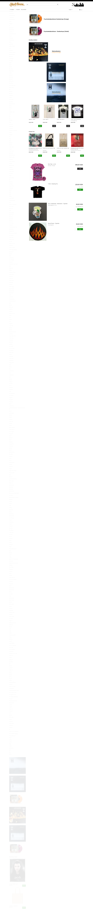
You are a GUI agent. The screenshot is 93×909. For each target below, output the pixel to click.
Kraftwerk (10, 383)
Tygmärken (11, 728)
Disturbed (10, 186)
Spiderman (11, 662)
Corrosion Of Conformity (13, 133)
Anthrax (10, 44)
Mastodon (10, 440)
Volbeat (10, 742)
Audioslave (11, 53)
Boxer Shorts (11, 102)
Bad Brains (11, 59)
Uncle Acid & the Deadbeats (13, 734)
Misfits (10, 461)
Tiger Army (11, 711)
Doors (10, 194)
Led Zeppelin (11, 398)
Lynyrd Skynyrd (11, 415)
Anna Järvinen (11, 42)
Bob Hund (10, 96)
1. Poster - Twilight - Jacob (13, 886)
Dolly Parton (11, 190)
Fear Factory (11, 225)
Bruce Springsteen (12, 106)
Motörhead (11, 469)
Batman (10, 67)
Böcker (10, 110)
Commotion (11, 131)
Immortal (10, 332)
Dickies (10, 178)
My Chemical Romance (13, 481)
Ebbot (10, 213)
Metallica (10, 450)
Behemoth (10, 77)
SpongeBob (11, 664)
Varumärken (11, 20)
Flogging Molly (11, 233)
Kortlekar (10, 381)
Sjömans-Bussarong (12, 625)
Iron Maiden (11, 342)
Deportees (10, 170)
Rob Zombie (11, 586)
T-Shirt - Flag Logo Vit (60, 119)
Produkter (18, 9)
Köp (24, 888)
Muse (10, 477)
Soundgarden (11, 654)
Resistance (11, 584)
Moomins (10, 467)
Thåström (10, 707)
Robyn (10, 588)
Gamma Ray (11, 254)
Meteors (10, 452)
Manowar (10, 426)
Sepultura (10, 617)
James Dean (11, 344)
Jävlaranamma (11, 365)
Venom (10, 740)
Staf (9, 666)
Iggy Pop (10, 330)
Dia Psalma (11, 176)
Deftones (10, 166)
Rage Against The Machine (13, 565)
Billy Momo (11, 81)
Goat (10, 268)
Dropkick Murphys (12, 203)
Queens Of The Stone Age (13, 561)
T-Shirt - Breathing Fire (53, 183)
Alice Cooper (11, 30)
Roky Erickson (11, 590)
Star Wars (10, 670)
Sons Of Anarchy (12, 652)
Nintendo (10, 504)
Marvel (10, 438)
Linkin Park (11, 404)
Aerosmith (10, 26)
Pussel (10, 557)
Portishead (11, 547)
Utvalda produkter (12, 22)
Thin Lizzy (10, 701)
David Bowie (11, 155)
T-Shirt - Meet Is (45, 119)
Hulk (10, 324)
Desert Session (11, 174)
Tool (10, 715)
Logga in (70, 9)
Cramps (10, 135)
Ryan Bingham (11, 600)
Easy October (11, 209)
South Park (11, 658)
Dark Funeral (11, 153)
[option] (35, 116)
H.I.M (10, 297)
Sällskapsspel (11, 691)
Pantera (10, 526)
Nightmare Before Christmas (13, 500)
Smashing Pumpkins (12, 637)
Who (10, 752)
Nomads (10, 510)
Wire (10, 754)
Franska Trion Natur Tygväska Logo (63, 148)
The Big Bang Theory (12, 697)
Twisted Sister (11, 726)
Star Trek (10, 668)
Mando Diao (11, 424)
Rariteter (10, 578)
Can (10, 112)
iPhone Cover (11, 340)
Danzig (10, 151)
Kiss (10, 375)
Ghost (10, 258)
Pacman (10, 522)
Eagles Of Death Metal (12, 207)
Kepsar (10, 369)
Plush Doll (10, 541)
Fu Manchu (11, 248)
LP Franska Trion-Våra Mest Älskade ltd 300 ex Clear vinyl (77, 149)
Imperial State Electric (12, 334)
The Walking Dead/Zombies (13, 699)
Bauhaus (10, 69)
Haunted (10, 307)
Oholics (10, 514)
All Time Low (11, 34)
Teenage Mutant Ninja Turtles (14, 693)
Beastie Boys (11, 73)
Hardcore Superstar (12, 303)
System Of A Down (12, 689)
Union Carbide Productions (13, 736)
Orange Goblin (11, 518)
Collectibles (11, 129)
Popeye (10, 545)
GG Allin (10, 256)
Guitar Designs (11, 289)
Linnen (10, 406)
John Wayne (11, 353)
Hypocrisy (10, 326)
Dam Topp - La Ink (52, 164)
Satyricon (10, 611)
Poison (10, 543)
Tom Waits (11, 713)
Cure (10, 141)
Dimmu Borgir (11, 180)
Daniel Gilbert (11, 149)
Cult (9, 139)
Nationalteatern (11, 487)
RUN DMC (11, 596)
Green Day (11, 281)
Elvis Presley (11, 217)
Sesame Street (11, 619)
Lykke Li (10, 413)
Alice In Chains (11, 32)
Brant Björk (11, 104)
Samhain (10, 604)
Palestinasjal (11, 524)
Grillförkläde (11, 285)
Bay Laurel (11, 71)
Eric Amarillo (11, 221)
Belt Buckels (11, 79)
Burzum (10, 108)
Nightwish (10, 502)
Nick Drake (11, 498)
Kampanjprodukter (12, 18)
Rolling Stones (11, 592)
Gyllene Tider (11, 295)
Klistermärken (11, 377)
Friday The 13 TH (12, 246)
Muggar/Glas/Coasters (12, 473)
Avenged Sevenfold (12, 55)
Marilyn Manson (11, 432)
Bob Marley (11, 98)
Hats (10, 305)
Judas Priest (11, 361)
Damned (10, 147)
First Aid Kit (11, 227)
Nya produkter (23, 9)
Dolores (10, 192)
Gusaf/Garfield (11, 293)
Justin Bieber (11, 363)
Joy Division (11, 359)
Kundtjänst (12, 9)
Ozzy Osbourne (11, 520)
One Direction (11, 516)
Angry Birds (11, 40)
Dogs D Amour (11, 188)
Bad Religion (11, 61)
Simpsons (10, 623)
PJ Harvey (10, 537)
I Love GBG (11, 328)
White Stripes (11, 750)
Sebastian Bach (11, 615)
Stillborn (10, 674)
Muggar (10, 471)
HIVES (10, 318)
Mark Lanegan (11, 434)
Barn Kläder (11, 63)
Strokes (10, 678)
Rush (10, 598)
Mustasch (10, 479)
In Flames (10, 336)
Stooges (10, 676)
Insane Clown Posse (12, 338)
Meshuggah (11, 448)
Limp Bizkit (11, 402)
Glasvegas (11, 264)
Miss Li (10, 463)
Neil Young (11, 489)
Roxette (10, 594)
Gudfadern (11, 287)
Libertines (10, 400)
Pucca (10, 553)
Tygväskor (10, 730)
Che (10, 120)
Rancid (10, 576)
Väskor (10, 744)
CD (9, 118)
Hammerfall (11, 299)
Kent (10, 367)
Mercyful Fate (11, 446)
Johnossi (10, 357)
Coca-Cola (11, 127)
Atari (10, 51)
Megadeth (10, 444)
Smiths (10, 639)
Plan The (10, 539)
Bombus (10, 100)
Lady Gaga (11, 390)
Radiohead (11, 563)
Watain (10, 748)
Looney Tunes (11, 408)
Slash (10, 631)
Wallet (10, 746)
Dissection (10, 184)
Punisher (10, 555)
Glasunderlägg (11, 262)
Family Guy (11, 223)
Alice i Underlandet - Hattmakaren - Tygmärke (57, 203)
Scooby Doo (11, 613)
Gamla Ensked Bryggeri (13, 252)
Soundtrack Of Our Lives (13, 656)
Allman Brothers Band (12, 36)
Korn (10, 379)
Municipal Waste (11, 475)
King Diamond (11, 373)
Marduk (10, 428)
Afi (9, 28)
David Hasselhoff (12, 157)
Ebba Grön (11, 211)
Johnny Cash (11, 355)
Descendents (11, 172)
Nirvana (10, 506)
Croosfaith (10, 137)
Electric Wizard (11, 215)
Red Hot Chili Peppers (12, 582)
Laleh (10, 394)
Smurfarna (11, 641)
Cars (10, 116)
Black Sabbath (11, 90)
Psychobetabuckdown (12, 551)
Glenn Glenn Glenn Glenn (13, 266)
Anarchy (10, 38)
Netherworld (11, 491)
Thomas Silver (11, 705)
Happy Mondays (11, 301)
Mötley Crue (11, 485)
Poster (10, 549)
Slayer (10, 633)
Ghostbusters (11, 260)
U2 (9, 732)
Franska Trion (11, 242)
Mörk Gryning (11, 483)
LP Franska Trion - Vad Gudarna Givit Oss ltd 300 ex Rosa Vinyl (35, 149)
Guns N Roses (11, 291)
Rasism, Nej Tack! (12, 580)
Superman (10, 687)
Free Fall (10, 244)
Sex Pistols (11, 621)
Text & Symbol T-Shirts (12, 695)
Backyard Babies (12, 57)
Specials (10, 660)
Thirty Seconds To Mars (13, 703)
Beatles (10, 75)
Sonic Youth (11, 650)
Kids (10, 371)
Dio (9, 182)
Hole (10, 320)
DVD (10, 205)
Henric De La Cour (12, 316)
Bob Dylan (10, 94)
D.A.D (10, 143)
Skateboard (11, 627)
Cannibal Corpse (12, 114)
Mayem (10, 442)
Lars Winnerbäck (12, 396)
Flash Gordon (11, 231)
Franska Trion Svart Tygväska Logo (49, 148)
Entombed (10, 219)
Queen (10, 559)
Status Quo (11, 672)
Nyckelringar (11, 512)
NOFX (10, 508)
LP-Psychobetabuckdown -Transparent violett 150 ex (17, 411)
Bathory (10, 65)
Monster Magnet (11, 465)
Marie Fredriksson (12, 430)
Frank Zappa (11, 240)
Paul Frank (11, 528)
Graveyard (11, 279)
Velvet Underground (12, 738)
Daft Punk (10, 145)
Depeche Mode (11, 168)
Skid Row (10, 629)
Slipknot (10, 635)
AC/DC (10, 24)
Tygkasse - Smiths (32, 119)
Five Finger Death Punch (13, 229)
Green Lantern (11, 283)
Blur (9, 92)
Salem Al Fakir (11, 602)
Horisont (10, 322)
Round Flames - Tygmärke (53, 223)
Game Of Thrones (12, 250)
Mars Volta (11, 436)
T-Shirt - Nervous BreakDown (76, 119)
